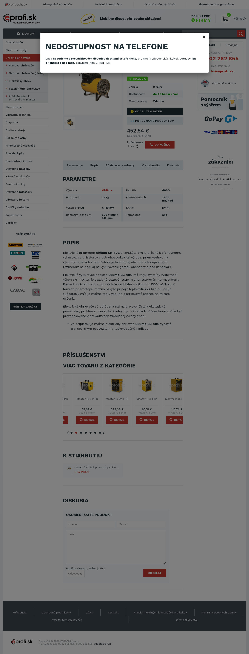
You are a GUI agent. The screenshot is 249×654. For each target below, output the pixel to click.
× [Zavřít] (204, 37)
